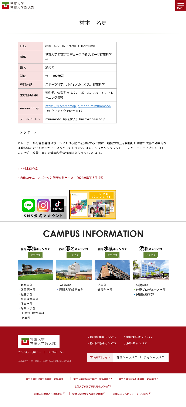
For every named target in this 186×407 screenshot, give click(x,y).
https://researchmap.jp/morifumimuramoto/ (78, 106)
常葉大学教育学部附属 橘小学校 (91, 386)
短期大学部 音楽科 (71, 289)
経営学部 (27, 294)
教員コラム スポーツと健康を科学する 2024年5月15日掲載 (61, 177)
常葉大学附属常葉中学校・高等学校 (44, 378)
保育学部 (27, 303)
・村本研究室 (29, 169)
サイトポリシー (56, 352)
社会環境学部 (29, 299)
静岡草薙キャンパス (103, 336)
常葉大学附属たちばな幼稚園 (87, 393)
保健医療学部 (145, 294)
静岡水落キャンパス (103, 342)
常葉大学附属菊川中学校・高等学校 (137, 378)
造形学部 (65, 285)
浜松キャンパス (136, 342)
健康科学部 (105, 289)
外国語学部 (28, 289)
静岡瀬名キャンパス (139, 336)
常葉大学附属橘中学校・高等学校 (90, 378)
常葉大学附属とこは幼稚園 (48, 393)
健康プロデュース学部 (151, 289)
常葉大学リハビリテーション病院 (130, 393)
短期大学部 (28, 308)
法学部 (102, 285)
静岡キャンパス (126, 357)
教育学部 (27, 285)
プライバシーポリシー (29, 352)
